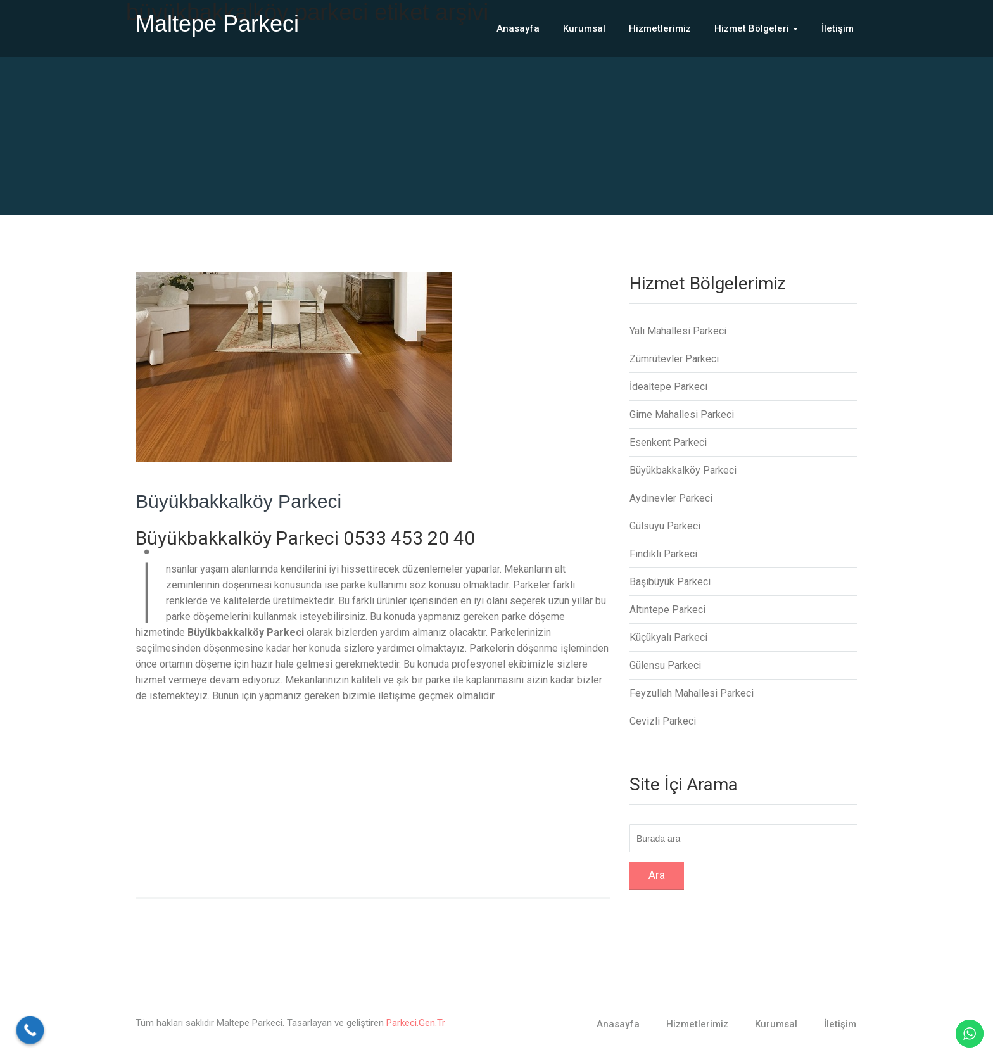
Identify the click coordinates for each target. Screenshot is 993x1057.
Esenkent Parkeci (668, 442)
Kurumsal (584, 28)
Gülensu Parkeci (665, 665)
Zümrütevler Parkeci (674, 359)
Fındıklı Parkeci (663, 554)
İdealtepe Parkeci (668, 387)
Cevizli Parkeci (662, 721)
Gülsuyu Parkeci (664, 526)
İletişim (837, 28)
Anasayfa (518, 28)
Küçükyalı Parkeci (668, 637)
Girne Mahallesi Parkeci (681, 414)
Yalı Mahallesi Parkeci (677, 331)
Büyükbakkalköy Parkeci (238, 501)
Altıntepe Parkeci (667, 610)
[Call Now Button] (30, 1030)
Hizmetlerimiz (660, 28)
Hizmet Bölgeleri (756, 28)
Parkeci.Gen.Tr (415, 1023)
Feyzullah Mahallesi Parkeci (691, 693)
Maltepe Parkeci (217, 24)
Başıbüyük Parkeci (670, 582)
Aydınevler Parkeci (670, 498)
